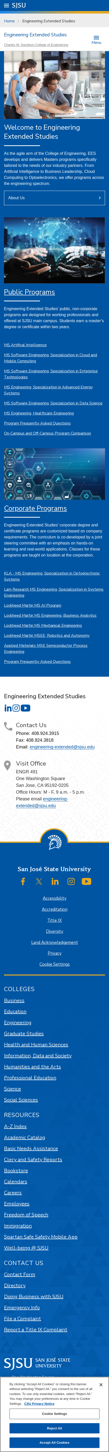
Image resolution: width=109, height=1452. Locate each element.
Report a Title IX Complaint (35, 1329)
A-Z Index (15, 1126)
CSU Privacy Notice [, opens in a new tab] (39, 1404)
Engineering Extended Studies (48, 21)
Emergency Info (22, 1307)
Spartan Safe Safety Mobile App (41, 1236)
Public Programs (29, 292)
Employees (17, 1203)
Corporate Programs (35, 508)
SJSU (19, 5)
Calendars (15, 1181)
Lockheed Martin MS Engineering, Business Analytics (50, 615)
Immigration (18, 1225)
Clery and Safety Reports (33, 1159)
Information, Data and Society (38, 1055)
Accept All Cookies (55, 1442)
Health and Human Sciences (36, 1044)
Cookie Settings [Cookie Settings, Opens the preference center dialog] (54, 1414)
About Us (16, 198)
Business (14, 1000)
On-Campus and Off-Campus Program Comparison (47, 433)
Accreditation (55, 909)
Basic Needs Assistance (31, 1148)
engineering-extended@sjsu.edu (62, 746)
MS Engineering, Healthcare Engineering (39, 413)
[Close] (101, 1384)
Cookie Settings (55, 964)
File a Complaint (22, 1318)
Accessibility (54, 898)
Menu (96, 42)
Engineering (18, 1022)
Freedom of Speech (26, 1214)
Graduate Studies (24, 1033)
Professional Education (30, 1077)
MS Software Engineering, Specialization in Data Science (53, 403)
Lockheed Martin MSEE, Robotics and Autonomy (47, 635)
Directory (15, 1285)
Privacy (55, 953)
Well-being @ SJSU (26, 1247)
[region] (54, 1414)
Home (9, 21)
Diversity (54, 931)
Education (15, 1011)
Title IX (54, 920)
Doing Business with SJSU (34, 1296)
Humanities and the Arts (32, 1066)
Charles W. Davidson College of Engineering (36, 45)
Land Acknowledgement (54, 942)
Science (12, 1088)
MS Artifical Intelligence (25, 345)
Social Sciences (21, 1099)
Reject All (54, 1428)
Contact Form (19, 1274)
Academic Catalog (24, 1137)
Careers (13, 1192)
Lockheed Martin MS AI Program (32, 605)
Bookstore (16, 1170)
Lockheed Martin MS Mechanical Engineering (43, 625)
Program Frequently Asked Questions (37, 423)
